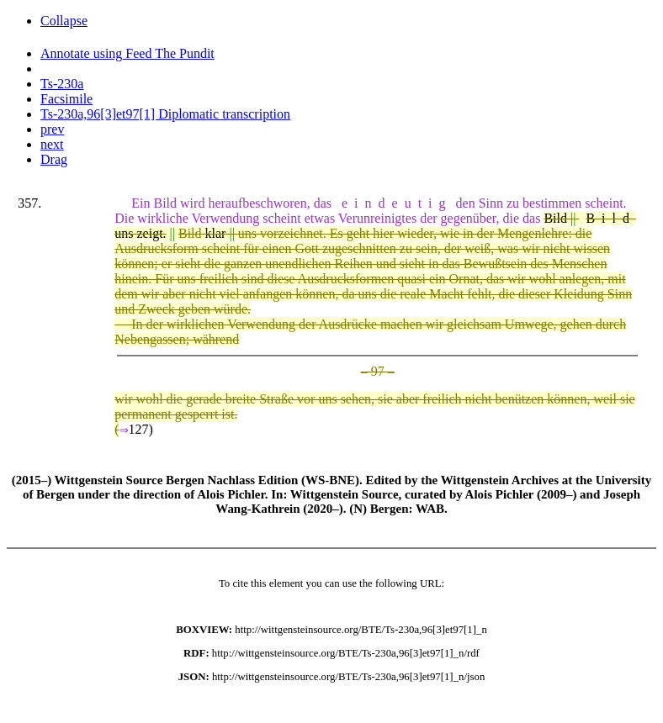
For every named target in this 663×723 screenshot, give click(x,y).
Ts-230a (61, 84)
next (52, 144)
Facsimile (66, 99)
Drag (53, 159)
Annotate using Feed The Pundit (127, 53)
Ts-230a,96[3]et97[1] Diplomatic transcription (165, 114)
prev (52, 129)
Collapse (64, 20)
